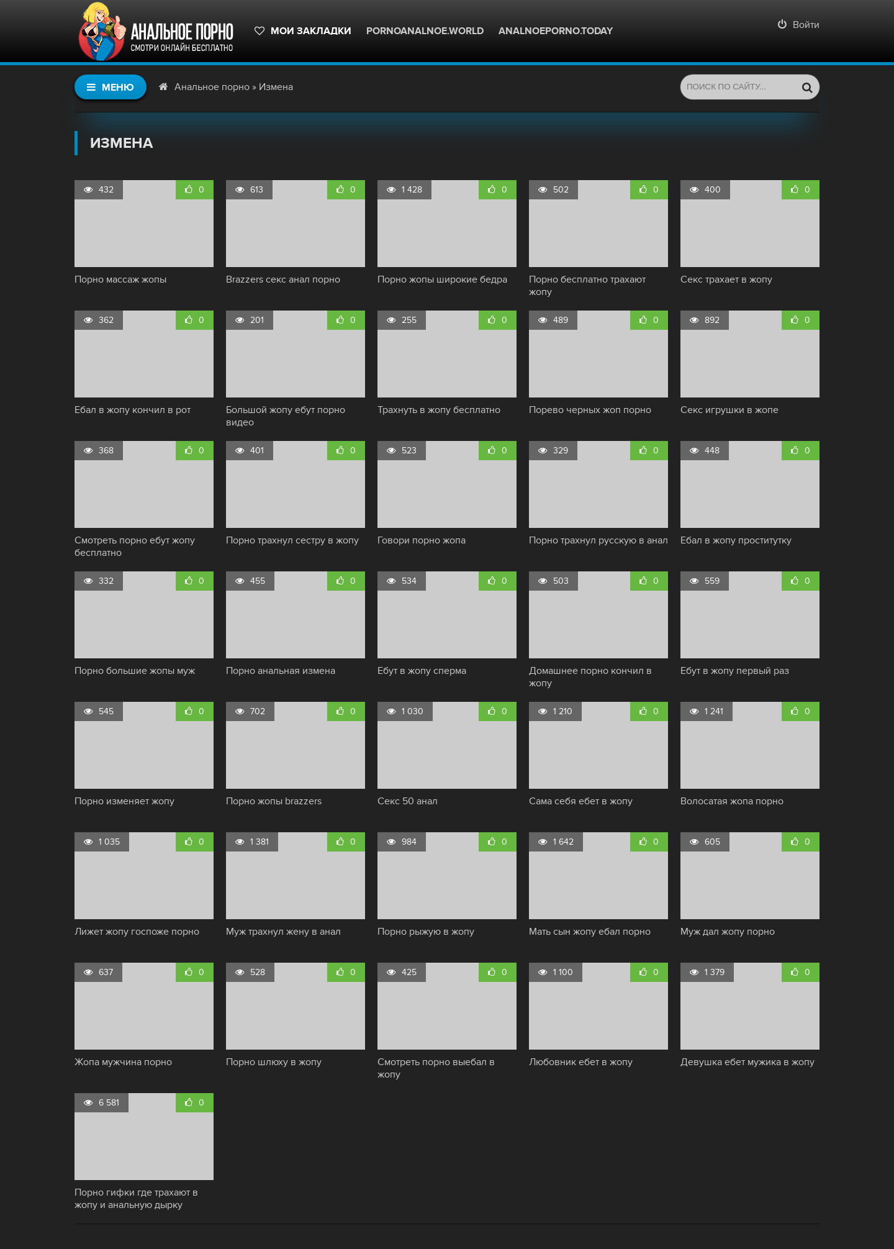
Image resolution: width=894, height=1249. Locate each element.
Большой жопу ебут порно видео (285, 416)
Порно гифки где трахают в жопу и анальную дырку (136, 1198)
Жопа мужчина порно (123, 1062)
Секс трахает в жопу (726, 279)
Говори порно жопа (421, 540)
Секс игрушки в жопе (729, 410)
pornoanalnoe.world (425, 31)
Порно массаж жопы (120, 279)
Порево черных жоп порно (590, 410)
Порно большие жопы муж (134, 671)
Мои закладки (303, 31)
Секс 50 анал (407, 801)
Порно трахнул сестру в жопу (292, 540)
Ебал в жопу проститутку (736, 540)
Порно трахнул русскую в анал (598, 540)
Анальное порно (212, 87)
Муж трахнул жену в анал (283, 931)
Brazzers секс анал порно (283, 279)
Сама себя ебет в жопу (581, 801)
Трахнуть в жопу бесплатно (438, 410)
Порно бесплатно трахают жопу (587, 285)
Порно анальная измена (280, 671)
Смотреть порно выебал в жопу (436, 1068)
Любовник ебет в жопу (581, 1062)
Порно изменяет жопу (124, 801)
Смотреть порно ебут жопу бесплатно (134, 546)
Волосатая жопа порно (731, 801)
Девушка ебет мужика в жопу (747, 1062)
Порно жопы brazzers (274, 801)
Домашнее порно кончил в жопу (590, 677)
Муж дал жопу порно (727, 931)
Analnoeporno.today (556, 31)
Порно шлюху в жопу (274, 1062)
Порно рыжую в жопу (425, 931)
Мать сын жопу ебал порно (590, 931)
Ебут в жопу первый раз (734, 671)
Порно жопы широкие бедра (442, 279)
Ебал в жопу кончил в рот (132, 410)
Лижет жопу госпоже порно (136, 931)
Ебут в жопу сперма (421, 671)
